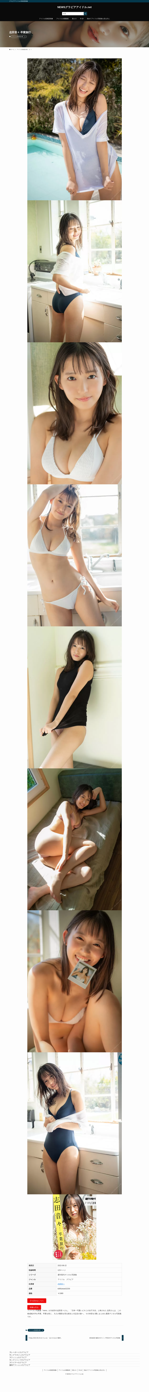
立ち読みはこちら (37, 1301)
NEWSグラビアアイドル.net (74, 7)
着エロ (74, 1386)
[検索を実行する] (85, 13)
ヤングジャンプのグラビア (22, 1369)
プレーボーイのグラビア (21, 1354)
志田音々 (61, 1284)
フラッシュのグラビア (20, 1364)
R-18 (80, 1386)
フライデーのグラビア (20, 1374)
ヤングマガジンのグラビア (22, 1359)
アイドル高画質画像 (50, 1386)
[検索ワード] (74, 13)
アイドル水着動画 (64, 1386)
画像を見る (34, 1307)
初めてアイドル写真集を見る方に (94, 1386)
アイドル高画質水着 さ (18, 36)
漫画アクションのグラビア (22, 1379)
